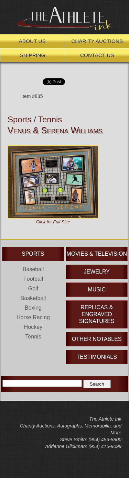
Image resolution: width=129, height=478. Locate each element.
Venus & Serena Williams (55, 130)
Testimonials (97, 357)
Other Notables (97, 339)
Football (33, 279)
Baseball (33, 269)
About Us (32, 41)
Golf (33, 288)
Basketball (33, 298)
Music (97, 289)
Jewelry (97, 272)
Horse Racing (33, 317)
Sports (19, 119)
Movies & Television (96, 254)
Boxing (33, 308)
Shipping (32, 55)
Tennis (50, 119)
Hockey (33, 327)
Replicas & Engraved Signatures (97, 314)
